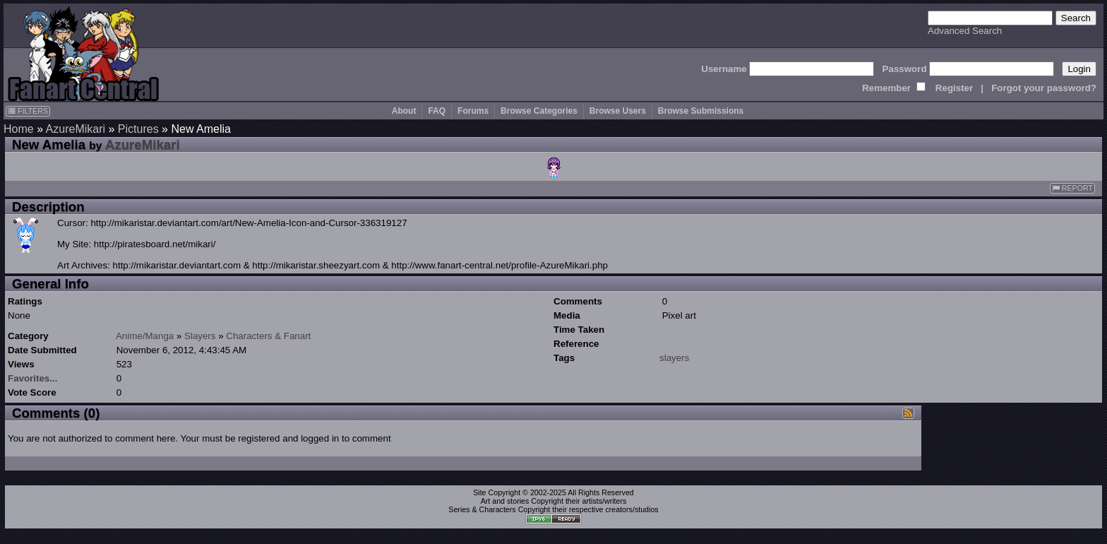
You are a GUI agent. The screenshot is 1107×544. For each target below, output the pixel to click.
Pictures (138, 129)
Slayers (199, 336)
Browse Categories (539, 111)
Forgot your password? (1043, 88)
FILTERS (28, 111)
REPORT (1072, 188)
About (404, 111)
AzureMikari (75, 129)
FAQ (436, 111)
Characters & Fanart (268, 336)
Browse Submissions (700, 111)
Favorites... (32, 378)
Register (954, 88)
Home (19, 129)
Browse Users (618, 111)
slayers (674, 358)
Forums (473, 111)
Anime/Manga (145, 336)
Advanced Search (965, 30)
